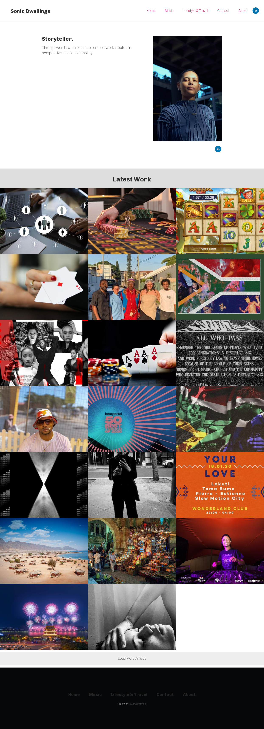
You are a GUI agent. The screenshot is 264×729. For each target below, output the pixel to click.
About (243, 11)
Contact (223, 11)
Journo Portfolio (137, 704)
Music (169, 11)
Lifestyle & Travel (195, 11)
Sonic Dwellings (31, 11)
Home (151, 11)
